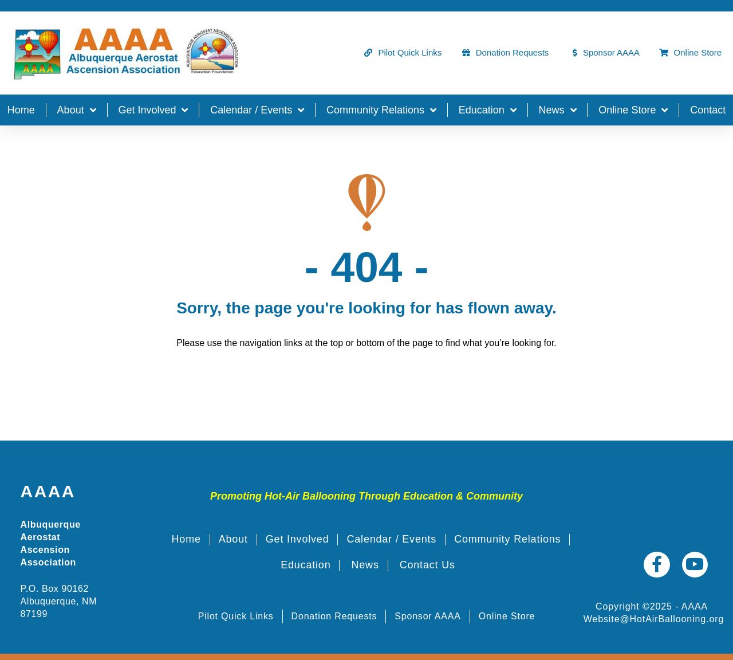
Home (21, 110)
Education (488, 110)
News (558, 110)
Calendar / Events (257, 110)
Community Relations (381, 110)
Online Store (633, 110)
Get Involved (153, 110)
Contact (708, 110)
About (76, 110)
